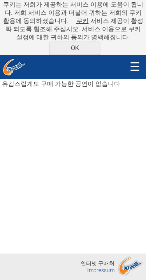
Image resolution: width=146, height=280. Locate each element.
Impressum (100, 270)
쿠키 (82, 20)
